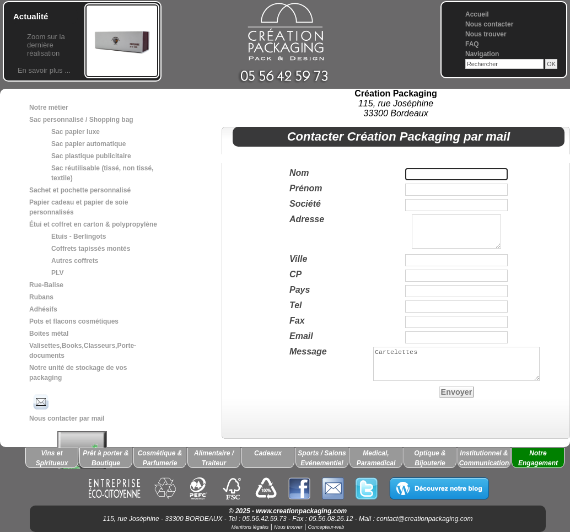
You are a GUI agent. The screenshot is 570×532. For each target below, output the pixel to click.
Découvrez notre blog (439, 488)
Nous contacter (489, 24)
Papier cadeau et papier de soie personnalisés (78, 207)
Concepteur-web (326, 527)
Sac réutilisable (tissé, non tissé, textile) (102, 173)
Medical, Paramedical (376, 458)
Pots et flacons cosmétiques (74, 321)
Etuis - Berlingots (78, 236)
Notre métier (48, 107)
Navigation (482, 54)
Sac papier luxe (75, 132)
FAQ (472, 44)
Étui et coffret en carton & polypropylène (93, 224)
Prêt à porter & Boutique (105, 458)
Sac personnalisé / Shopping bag (81, 119)
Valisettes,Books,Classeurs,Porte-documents (82, 350)
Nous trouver (486, 34)
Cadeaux (268, 453)
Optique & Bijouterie (429, 458)
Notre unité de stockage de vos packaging (78, 372)
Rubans (41, 297)
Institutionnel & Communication (484, 458)
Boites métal (48, 333)
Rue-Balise (46, 285)
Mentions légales (250, 527)
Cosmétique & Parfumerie (160, 458)
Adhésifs (43, 309)
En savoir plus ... (44, 70)
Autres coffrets (74, 261)
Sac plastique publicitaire (91, 156)
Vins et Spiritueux (52, 458)
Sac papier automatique (88, 144)
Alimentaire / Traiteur (214, 458)
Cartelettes (457, 370)
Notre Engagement (538, 458)
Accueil (477, 14)
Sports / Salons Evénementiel (322, 458)
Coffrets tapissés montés (90, 248)
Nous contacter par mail (67, 406)
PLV (57, 273)
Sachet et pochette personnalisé (80, 190)
